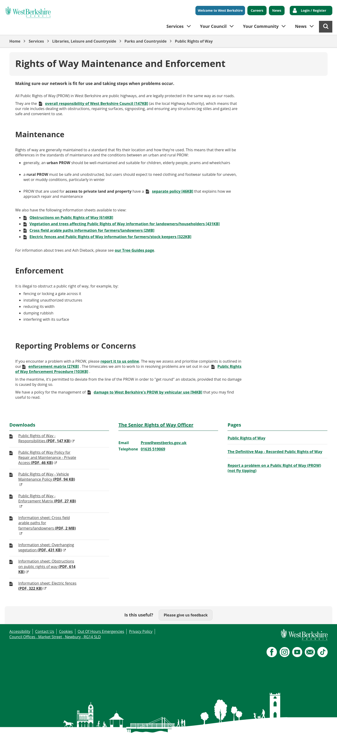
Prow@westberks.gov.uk (164, 442)
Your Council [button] (213, 26)
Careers (257, 10)
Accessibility (19, 631)
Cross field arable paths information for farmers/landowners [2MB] (91, 230)
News (276, 10)
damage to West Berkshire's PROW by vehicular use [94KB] (148, 392)
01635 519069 (153, 449)
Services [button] (174, 26)
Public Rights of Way (193, 41)
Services (36, 41)
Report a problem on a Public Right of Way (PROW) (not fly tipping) (274, 468)
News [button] (301, 26)
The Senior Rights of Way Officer (155, 425)
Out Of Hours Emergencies (101, 631)
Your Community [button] (260, 26)
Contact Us (44, 631)
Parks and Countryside (146, 41)
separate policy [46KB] (172, 191)
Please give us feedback (186, 615)
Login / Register (313, 10)
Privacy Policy (140, 631)
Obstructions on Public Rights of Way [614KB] (71, 217)
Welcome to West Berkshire (220, 10)
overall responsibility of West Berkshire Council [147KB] (96, 103)
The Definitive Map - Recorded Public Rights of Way (274, 451)
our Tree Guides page (134, 250)
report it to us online (119, 361)
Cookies (66, 631)
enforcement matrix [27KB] (53, 366)
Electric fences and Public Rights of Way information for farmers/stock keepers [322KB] (110, 236)
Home (14, 41)
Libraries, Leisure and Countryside (84, 41)
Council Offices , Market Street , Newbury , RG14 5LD (55, 636)
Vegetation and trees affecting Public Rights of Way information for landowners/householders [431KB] (124, 223)
